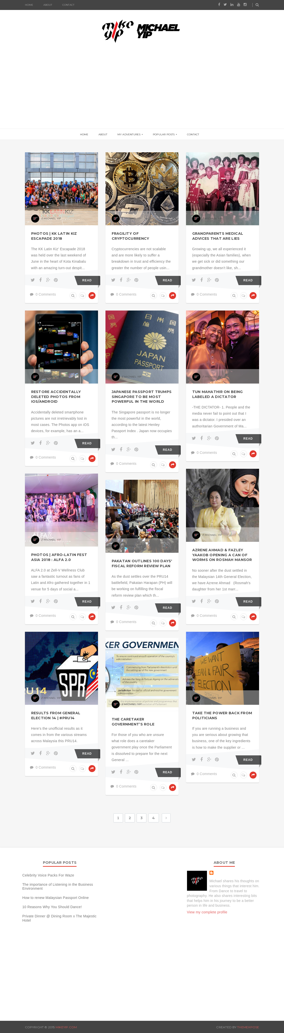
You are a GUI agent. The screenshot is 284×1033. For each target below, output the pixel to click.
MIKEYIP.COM (66, 1027)
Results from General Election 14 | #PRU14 (56, 715)
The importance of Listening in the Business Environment (57, 886)
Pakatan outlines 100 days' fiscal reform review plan (142, 563)
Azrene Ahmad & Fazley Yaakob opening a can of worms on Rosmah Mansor (222, 555)
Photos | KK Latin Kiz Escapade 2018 (54, 236)
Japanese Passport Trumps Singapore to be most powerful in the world (142, 397)
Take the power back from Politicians (222, 715)
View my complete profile (207, 912)
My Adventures (129, 134)
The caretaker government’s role (133, 721)
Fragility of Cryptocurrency (130, 236)
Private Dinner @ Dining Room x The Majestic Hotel (59, 918)
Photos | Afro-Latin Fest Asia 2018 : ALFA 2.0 (59, 557)
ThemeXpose (248, 1027)
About (47, 4)
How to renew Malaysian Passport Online (55, 898)
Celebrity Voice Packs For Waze (48, 875)
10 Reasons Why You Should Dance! (52, 907)
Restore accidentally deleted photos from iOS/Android (56, 397)
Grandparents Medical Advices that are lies (217, 236)
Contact (68, 4)
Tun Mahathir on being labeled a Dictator (217, 394)
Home (29, 4)
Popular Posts (164, 134)
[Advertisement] (142, 91)
